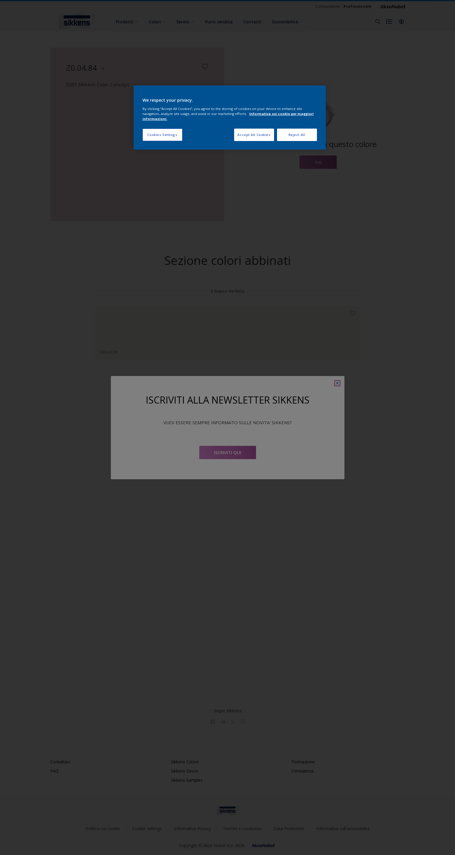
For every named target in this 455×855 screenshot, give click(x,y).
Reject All (297, 134)
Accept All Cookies (253, 134)
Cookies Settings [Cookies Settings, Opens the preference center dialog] (162, 134)
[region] (230, 117)
